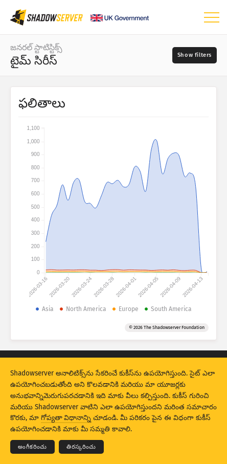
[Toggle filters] (194, 55)
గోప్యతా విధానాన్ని (66, 417)
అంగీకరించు (32, 447)
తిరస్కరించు (81, 447)
